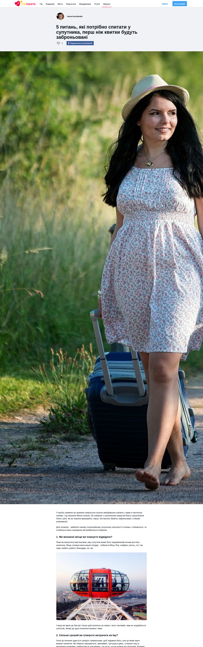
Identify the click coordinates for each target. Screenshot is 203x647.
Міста (60, 4)
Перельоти (71, 4)
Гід (41, 4)
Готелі (97, 4)
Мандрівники (85, 4)
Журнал (106, 4)
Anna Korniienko (75, 16)
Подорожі (50, 4)
